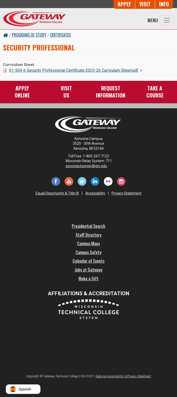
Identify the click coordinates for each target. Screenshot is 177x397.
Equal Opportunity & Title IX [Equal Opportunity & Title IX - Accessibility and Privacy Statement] (57, 193)
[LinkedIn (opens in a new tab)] (95, 181)
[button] (23, 389)
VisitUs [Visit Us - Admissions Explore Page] (66, 91)
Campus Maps (88, 243)
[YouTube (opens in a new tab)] (68, 181)
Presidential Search (88, 225)
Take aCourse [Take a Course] (155, 91)
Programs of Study (29, 35)
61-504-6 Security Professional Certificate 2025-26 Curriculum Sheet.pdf (76, 70)
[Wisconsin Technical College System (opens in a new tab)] (88, 309)
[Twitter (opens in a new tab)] (81, 181)
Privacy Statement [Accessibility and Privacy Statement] (126, 193)
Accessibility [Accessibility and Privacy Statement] (95, 193)
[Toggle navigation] (167, 20)
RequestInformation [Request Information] (110, 91)
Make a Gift (89, 278)
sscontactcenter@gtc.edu (89, 166)
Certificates (60, 35)
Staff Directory (88, 234)
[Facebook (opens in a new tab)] (55, 181)
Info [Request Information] (164, 4)
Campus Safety (88, 252)
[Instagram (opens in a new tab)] (121, 181)
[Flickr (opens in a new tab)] (108, 181)
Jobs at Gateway (88, 269)
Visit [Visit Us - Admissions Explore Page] (145, 4)
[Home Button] (5, 35)
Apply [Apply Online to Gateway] (124, 4)
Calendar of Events (88, 260)
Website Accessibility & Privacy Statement (123, 376)
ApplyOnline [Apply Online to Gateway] (22, 91)
